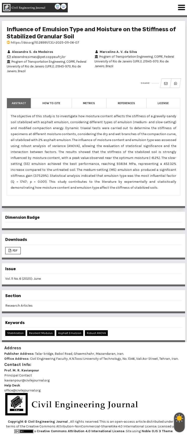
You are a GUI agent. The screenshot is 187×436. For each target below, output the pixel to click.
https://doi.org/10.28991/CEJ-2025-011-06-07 (43, 43)
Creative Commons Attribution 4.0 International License (81, 431)
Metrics (89, 103)
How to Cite (51, 103)
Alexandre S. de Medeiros (30, 52)
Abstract (19, 103)
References (126, 103)
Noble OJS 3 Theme (157, 431)
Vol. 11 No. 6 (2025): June (23, 279)
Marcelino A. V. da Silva (115, 52)
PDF (14, 250)
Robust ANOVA (96, 333)
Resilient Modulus (41, 333)
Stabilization (15, 333)
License (163, 103)
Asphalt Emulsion (69, 333)
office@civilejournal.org (22, 390)
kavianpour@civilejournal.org (27, 380)
